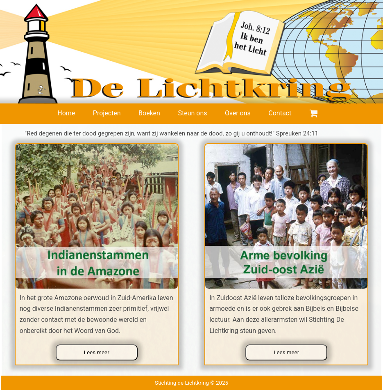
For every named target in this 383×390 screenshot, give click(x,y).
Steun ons (192, 113)
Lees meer (96, 352)
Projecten (107, 113)
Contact (279, 113)
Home (66, 113)
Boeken (149, 113)
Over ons (238, 113)
